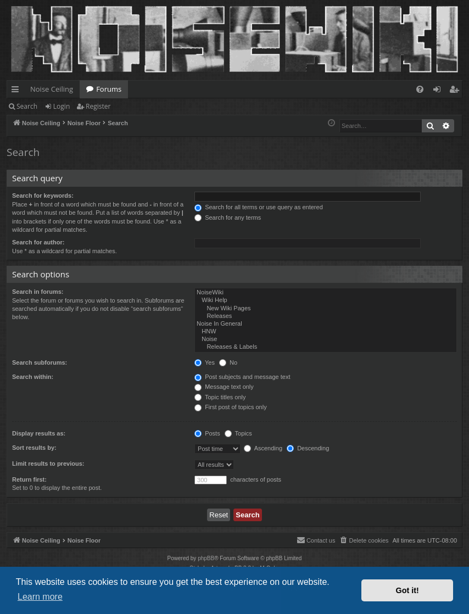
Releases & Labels (326, 347)
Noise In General (326, 324)
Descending (308, 448)
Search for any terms (227, 217)
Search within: (32, 376)
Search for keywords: (43, 195)
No (228, 362)
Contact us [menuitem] (316, 540)
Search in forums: (38, 291)
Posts (207, 433)
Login (61, 106)
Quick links (17, 91)
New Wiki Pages (326, 308)
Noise (326, 339)
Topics (238, 433)
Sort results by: (34, 447)
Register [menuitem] (456, 91)
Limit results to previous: (48, 463)
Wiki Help (326, 300)
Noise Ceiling (51, 89)
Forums (108, 89)
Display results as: (38, 433)
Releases (326, 316)
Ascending (263, 448)
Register (98, 106)
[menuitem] (419, 89)
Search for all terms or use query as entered (258, 207)
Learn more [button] (40, 596)
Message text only (224, 386)
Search (26, 106)
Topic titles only (219, 397)
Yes (204, 362)
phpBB (206, 558)
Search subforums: (39, 362)
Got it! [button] (407, 590)
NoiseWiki (326, 293)
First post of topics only (230, 407)
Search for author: (38, 242)
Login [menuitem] (439, 91)
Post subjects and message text (242, 376)
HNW (326, 332)
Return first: (29, 479)
